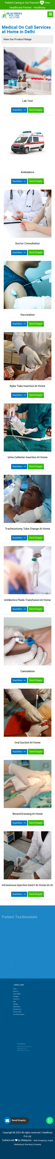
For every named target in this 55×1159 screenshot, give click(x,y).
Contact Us (21, 992)
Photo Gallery (22, 989)
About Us (21, 988)
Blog (20, 994)
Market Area (21, 997)
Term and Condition (23, 1001)
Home (20, 987)
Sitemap (21, 995)
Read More (19, 110)
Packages (21, 991)
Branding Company (33, 1144)
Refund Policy (22, 998)
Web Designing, (40, 1140)
